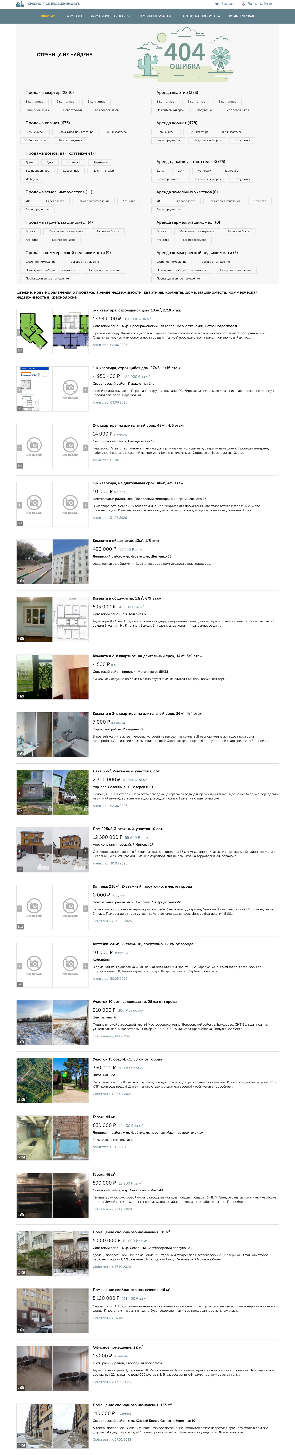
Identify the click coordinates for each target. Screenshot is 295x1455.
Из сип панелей (103, 170)
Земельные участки (156, 16)
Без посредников (107, 110)
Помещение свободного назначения (51, 270)
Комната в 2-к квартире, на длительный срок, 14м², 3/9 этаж (147, 656)
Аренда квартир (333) (177, 93)
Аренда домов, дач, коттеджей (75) (191, 162)
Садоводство (55, 201)
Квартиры (49, 16)
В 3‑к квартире (36, 140)
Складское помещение (104, 270)
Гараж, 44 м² (104, 1117)
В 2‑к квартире (117, 132)
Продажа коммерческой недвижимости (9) (68, 253)
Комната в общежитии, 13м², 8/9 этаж (127, 598)
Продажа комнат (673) (48, 123)
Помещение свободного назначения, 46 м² (131, 1290)
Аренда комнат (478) (177, 123)
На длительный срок (170, 110)
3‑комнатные (96, 101)
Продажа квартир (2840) (50, 93)
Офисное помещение (41, 261)
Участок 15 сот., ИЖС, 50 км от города (127, 1059)
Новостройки (72, 110)
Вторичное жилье (38, 110)
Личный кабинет (257, 4)
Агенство (129, 201)
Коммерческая (241, 16)
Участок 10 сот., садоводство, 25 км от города (135, 1002)
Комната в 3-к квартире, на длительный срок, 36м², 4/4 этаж (148, 714)
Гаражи (30, 231)
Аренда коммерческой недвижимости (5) (197, 253)
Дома (29, 162)
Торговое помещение (84, 261)
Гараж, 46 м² (104, 1175)
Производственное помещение (47, 278)
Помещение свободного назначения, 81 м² (131, 1232)
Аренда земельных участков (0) (187, 192)
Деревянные (71, 170)
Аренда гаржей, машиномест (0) (188, 223)
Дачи (50, 162)
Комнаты (74, 16)
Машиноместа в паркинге (66, 231)
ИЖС (29, 201)
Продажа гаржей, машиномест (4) (59, 223)
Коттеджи (73, 162)
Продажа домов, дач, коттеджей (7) (61, 154)
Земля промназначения (93, 201)
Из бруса (32, 179)
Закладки (225, 4)
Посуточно (204, 110)
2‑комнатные (65, 101)
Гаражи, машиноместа (201, 16)
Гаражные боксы (108, 231)
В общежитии (35, 132)
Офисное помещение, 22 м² (118, 1347)
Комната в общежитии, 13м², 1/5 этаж (127, 541)
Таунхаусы (101, 162)
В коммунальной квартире (75, 132)
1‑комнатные (34, 101)
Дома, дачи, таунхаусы (110, 16)
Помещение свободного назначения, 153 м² (132, 1405)
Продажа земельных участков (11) (59, 192)
